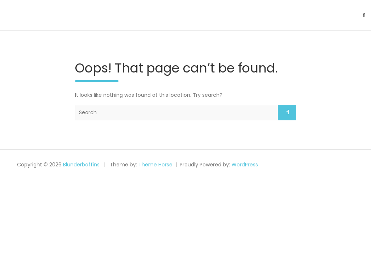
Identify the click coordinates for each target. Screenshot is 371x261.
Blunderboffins (81, 164)
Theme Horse (155, 164)
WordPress (245, 164)
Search (287, 112)
